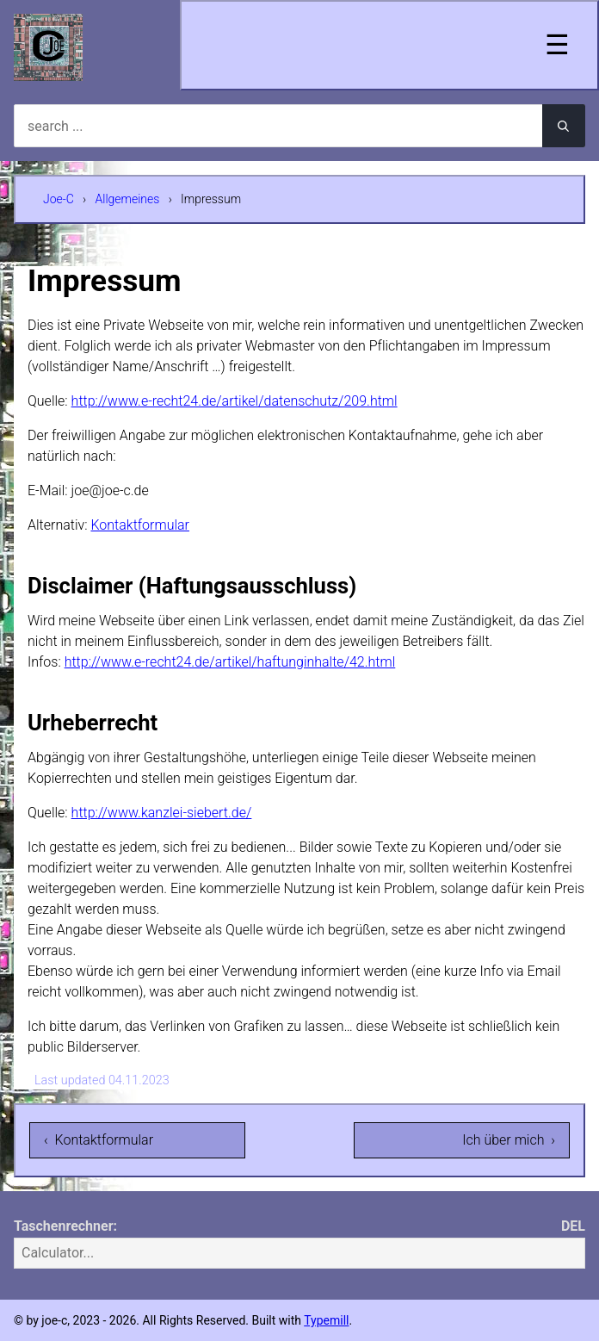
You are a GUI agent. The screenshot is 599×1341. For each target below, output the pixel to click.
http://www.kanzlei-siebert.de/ (161, 812)
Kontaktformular (139, 525)
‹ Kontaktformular (98, 1140)
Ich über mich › (508, 1140)
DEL (573, 1226)
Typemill (326, 1320)
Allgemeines (128, 199)
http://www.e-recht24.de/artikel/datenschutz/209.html (234, 401)
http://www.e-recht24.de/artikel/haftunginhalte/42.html (230, 662)
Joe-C (58, 199)
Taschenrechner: (65, 1226)
